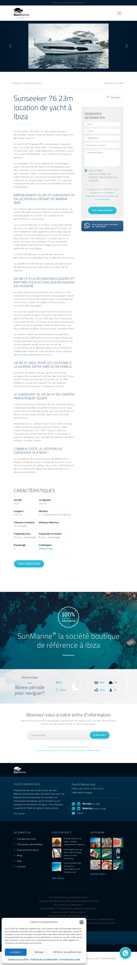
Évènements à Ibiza (28, 850)
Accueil (17, 83)
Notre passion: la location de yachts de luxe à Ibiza (68, 908)
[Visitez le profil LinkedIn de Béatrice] (79, 808)
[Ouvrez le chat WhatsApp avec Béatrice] (74, 808)
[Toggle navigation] (119, 13)
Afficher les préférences (67, 952)
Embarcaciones (32, 83)
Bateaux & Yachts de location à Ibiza (68, 916)
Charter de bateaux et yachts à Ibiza (68, 897)
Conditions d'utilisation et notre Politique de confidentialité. (68, 750)
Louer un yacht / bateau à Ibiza (68, 912)
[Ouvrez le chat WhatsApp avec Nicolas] (74, 803)
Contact (21, 866)
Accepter (15, 952)
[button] (81, 922)
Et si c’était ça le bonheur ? (68, 905)
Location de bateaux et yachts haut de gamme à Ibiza (68, 901)
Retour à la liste (112, 83)
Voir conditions (29, 564)
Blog (19, 855)
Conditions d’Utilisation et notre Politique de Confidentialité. (102, 196)
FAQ (19, 861)
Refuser (39, 952)
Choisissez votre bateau (30, 844)
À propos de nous (26, 839)
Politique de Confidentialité (44, 959)
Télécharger (46, 548)
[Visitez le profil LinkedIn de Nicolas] (79, 803)
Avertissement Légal (69, 959)
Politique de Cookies (18, 959)
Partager (114, 97)
